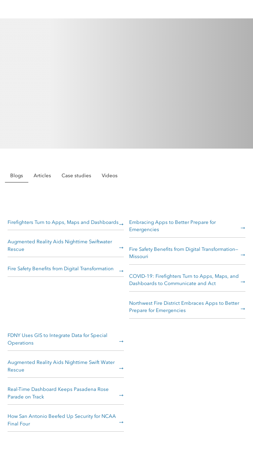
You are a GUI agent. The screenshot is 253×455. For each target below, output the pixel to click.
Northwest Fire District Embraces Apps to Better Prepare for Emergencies (184, 307)
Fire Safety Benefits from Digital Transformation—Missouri (183, 253)
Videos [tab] (110, 176)
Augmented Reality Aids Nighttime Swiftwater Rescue (60, 245)
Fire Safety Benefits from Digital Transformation (61, 269)
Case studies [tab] (76, 176)
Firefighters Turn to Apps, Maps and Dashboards (63, 222)
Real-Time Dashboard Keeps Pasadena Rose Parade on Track (58, 393)
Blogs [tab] (16, 176)
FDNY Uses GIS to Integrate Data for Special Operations (57, 339)
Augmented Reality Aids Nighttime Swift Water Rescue (61, 366)
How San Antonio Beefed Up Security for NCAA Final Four (62, 420)
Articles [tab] (42, 176)
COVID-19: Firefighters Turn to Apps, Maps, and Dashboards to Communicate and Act (184, 280)
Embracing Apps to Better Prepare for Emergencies (172, 226)
